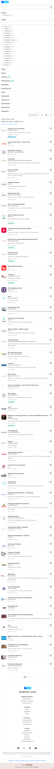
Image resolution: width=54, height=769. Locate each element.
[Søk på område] (27, 23)
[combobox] (27, 7)
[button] (42, 115)
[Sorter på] (34, 115)
